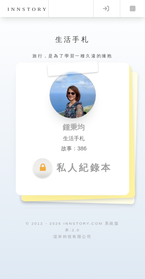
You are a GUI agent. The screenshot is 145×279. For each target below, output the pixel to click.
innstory (27, 9)
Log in (106, 8)
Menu (132, 8)
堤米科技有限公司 (72, 236)
